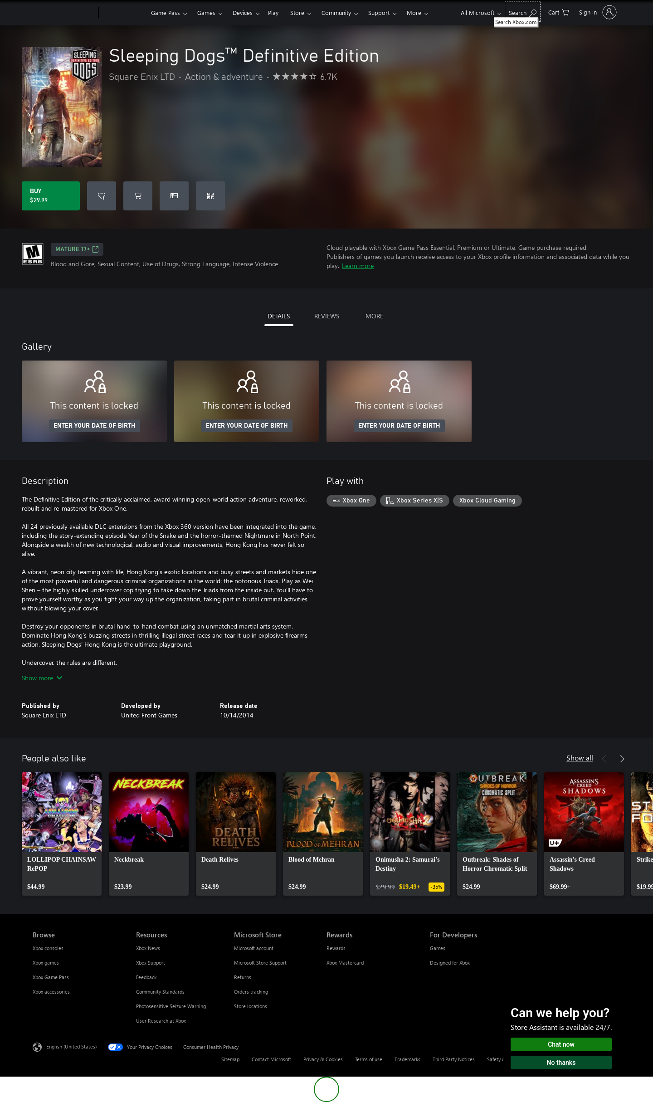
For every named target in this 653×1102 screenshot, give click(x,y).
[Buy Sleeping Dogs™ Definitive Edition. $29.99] (51, 195)
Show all (579, 757)
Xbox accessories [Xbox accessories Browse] (51, 992)
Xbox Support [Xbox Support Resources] (150, 962)
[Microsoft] (64, 12)
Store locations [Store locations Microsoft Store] (250, 1006)
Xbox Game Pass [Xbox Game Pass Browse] (51, 977)
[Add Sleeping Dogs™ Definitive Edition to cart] (137, 195)
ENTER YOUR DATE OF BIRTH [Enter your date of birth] (95, 426)
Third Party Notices (454, 1059)
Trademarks (407, 1059)
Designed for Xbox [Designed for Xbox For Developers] (450, 962)
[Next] (622, 758)
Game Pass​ (165, 12)
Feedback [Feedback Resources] (146, 977)
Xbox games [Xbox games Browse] (46, 962)
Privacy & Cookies (323, 1059)
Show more (42, 677)
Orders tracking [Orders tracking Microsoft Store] (251, 992)
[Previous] (604, 758)
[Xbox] (123, 12)
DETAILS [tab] (279, 316)
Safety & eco (501, 1059)
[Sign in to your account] (597, 12)
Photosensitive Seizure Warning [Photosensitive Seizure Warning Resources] (171, 1006)
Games (206, 12)
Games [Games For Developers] (437, 948)
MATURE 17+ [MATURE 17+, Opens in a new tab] (77, 249)
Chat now (561, 1044)
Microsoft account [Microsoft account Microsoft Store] (253, 948)
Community (336, 12)
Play (273, 12)
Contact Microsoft (271, 1059)
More (414, 12)
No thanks (561, 1062)
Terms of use (368, 1059)
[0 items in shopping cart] (558, 11)
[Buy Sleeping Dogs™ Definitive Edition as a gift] (174, 195)
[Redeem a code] (210, 195)
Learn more (358, 265)
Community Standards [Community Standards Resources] (160, 992)
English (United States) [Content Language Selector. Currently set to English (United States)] (71, 1046)
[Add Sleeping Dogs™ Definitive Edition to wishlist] (101, 195)
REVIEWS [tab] (326, 316)
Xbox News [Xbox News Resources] (148, 948)
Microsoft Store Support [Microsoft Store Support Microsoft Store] (260, 962)
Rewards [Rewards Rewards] (336, 948)
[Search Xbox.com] (523, 11)
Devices (243, 12)
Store (297, 12)
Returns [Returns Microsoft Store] (242, 977)
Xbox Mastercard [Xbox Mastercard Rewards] (345, 962)
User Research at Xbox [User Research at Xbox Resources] (161, 1021)
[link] (62, 834)
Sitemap (230, 1059)
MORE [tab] (374, 316)
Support (379, 12)
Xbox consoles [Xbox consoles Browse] (48, 948)
